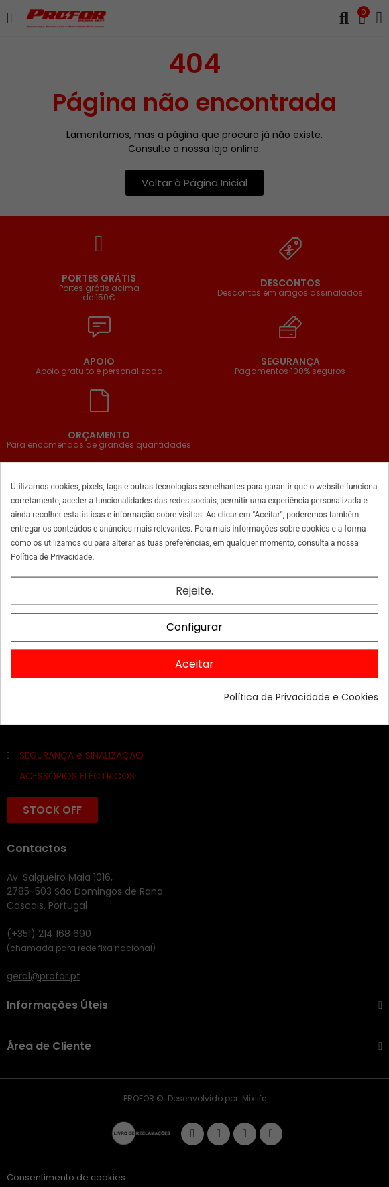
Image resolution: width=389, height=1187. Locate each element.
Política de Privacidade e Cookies (301, 697)
